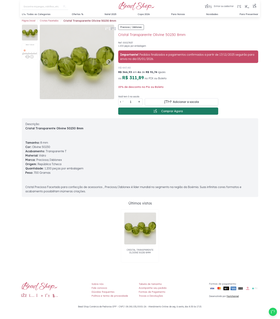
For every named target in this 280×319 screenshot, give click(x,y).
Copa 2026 (144, 14)
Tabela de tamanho (150, 284)
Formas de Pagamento (152, 291)
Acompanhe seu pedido (153, 287)
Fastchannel (233, 296)
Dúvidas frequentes (103, 291)
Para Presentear (248, 14)
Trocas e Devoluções (151, 295)
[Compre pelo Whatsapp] (272, 311)
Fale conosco (99, 287)
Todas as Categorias (36, 14)
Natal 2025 (110, 14)
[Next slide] (109, 62)
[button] (255, 6)
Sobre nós (98, 284)
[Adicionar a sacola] (181, 101)
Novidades (212, 14)
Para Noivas (178, 14)
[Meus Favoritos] (247, 6)
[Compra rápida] (239, 6)
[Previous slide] (45, 62)
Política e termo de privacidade (110, 295)
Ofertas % (77, 14)
